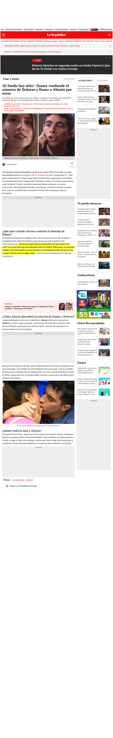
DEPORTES (69, 41)
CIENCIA (61, 41)
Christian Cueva (84, 29)
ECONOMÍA (38, 41)
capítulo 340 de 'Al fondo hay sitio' (38, 175)
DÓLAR (96, 41)
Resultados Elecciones (13, 29)
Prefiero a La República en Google (21, 486)
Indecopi (73, 29)
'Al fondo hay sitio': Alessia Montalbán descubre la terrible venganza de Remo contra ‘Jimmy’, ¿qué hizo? (86, 212)
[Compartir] (72, 163)
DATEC (102, 41)
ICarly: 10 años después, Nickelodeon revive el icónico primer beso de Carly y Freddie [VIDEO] (88, 100)
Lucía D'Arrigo (9, 164)
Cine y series (11, 79)
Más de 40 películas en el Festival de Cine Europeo (86, 265)
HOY (2, 29)
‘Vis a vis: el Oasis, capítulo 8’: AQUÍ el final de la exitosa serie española (87, 121)
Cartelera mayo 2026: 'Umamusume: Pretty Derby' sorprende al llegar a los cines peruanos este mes (36, 105)
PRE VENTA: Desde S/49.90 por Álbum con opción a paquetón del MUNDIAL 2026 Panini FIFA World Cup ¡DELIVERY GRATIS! (87, 333)
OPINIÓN (31, 41)
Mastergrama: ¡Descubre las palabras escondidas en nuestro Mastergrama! (87, 370)
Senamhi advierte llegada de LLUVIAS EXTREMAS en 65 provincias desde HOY (87, 352)
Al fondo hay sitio (18, 480)
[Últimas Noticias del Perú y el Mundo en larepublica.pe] (56, 35)
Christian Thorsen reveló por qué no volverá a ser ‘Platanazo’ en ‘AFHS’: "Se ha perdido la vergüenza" (87, 234)
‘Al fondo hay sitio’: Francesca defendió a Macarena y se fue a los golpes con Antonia (85, 223)
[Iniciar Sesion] (106, 29)
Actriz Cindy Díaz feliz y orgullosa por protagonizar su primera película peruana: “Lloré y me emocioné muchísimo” (38, 110)
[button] (3, 35)
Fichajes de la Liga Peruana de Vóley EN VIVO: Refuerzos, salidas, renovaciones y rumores (87, 343)
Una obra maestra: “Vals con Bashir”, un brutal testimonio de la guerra (87, 254)
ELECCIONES (14, 41)
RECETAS (90, 41)
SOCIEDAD (47, 41)
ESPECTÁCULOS (80, 41)
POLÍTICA (23, 41)
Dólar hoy (39, 29)
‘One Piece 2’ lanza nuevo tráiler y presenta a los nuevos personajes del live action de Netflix (87, 89)
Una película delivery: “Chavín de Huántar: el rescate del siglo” (85, 244)
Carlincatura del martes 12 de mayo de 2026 (87, 283)
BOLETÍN (109, 41)
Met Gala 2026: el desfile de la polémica (87, 110)
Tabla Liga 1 (49, 29)
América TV (30, 480)
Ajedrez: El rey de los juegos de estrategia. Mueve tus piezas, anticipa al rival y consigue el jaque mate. (87, 393)
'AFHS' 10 (9, 98)
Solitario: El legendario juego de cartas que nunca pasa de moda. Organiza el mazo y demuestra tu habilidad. (87, 382)
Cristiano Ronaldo (62, 29)
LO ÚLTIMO (5, 41)
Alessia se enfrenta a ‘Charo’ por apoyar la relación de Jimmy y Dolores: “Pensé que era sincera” (29, 308)
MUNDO (54, 41)
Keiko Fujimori (28, 29)
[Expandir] (107, 58)
